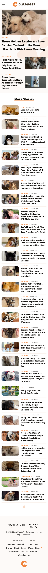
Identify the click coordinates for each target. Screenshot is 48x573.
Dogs (22, 180)
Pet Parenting (25, 476)
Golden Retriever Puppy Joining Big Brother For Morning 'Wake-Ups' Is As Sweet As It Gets (32, 156)
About (11, 524)
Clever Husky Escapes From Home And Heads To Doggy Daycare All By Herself (12, 82)
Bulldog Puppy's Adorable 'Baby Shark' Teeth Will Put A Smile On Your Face (32, 497)
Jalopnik (20, 544)
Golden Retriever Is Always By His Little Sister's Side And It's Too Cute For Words (32, 125)
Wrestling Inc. (24, 555)
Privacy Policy (33, 526)
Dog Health (25, 461)
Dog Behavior (6, 56)
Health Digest (20, 548)
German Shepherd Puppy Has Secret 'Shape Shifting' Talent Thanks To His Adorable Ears (33, 334)
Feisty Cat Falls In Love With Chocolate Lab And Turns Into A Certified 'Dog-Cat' (33, 421)
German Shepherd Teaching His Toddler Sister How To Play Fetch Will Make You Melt (32, 215)
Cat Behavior (25, 415)
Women (33, 551)
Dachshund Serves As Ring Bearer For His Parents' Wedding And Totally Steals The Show (33, 200)
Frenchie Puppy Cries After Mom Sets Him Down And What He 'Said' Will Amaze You (33, 362)
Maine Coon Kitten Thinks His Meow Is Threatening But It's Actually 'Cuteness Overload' (33, 257)
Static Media (17, 532)
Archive (21, 524)
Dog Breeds (5, 37)
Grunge (9, 548)
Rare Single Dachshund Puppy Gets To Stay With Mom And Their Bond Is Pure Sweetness (32, 171)
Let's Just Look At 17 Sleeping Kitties (30, 111)
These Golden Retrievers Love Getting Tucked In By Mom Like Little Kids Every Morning (23, 45)
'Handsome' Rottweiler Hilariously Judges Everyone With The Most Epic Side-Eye (32, 406)
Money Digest (34, 548)
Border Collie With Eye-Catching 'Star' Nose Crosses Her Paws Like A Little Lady (32, 272)
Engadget (11, 544)
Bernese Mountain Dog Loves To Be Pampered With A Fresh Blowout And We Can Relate (33, 141)
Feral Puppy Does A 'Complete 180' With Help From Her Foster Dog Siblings (12, 64)
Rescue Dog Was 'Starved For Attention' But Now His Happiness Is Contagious (33, 185)
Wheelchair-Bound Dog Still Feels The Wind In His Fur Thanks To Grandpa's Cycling (33, 483)
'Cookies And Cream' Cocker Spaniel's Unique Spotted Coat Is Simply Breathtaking (32, 437)
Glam (37, 544)
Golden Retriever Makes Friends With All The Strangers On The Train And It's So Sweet (32, 288)
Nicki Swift (14, 551)
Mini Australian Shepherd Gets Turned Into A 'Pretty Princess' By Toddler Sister (33, 242)
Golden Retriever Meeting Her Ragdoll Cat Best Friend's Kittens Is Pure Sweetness (33, 452)
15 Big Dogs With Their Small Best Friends (31, 391)
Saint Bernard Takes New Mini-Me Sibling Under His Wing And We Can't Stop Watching (33, 318)
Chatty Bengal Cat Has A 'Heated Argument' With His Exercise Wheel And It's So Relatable (32, 303)
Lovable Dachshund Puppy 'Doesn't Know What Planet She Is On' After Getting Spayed (33, 467)
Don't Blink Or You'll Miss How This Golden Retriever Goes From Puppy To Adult (33, 229)
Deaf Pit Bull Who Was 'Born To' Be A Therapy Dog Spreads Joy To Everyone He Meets (33, 377)
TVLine (29, 544)
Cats (22, 107)
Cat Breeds (24, 251)
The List (24, 551)
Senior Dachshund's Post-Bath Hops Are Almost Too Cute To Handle (33, 348)
